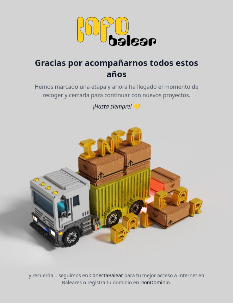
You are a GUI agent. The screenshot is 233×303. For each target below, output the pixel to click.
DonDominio (155, 282)
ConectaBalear (106, 275)
